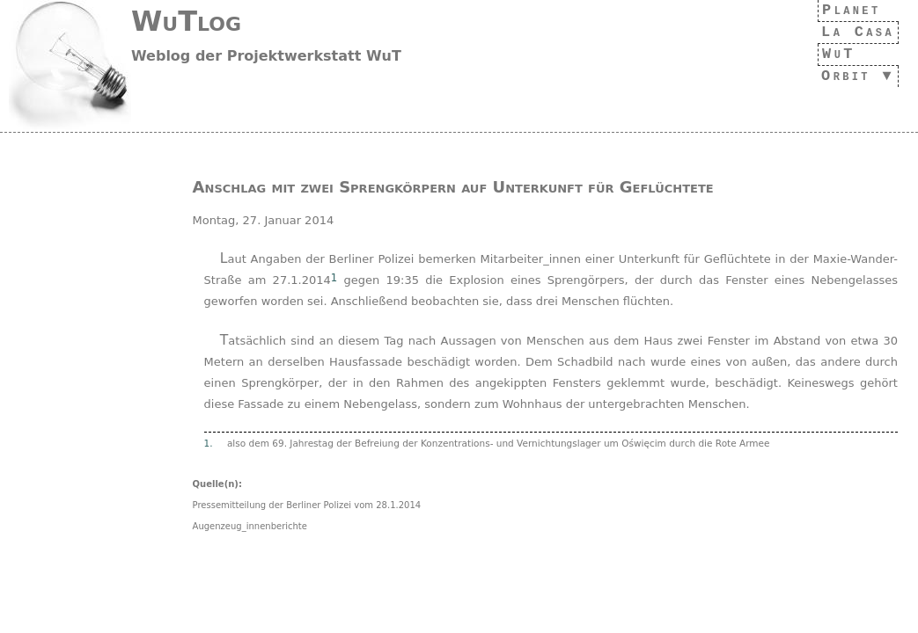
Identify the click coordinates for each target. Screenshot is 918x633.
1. (208, 443)
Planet (847, 10)
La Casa (852, 32)
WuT (830, 54)
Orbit (840, 76)
